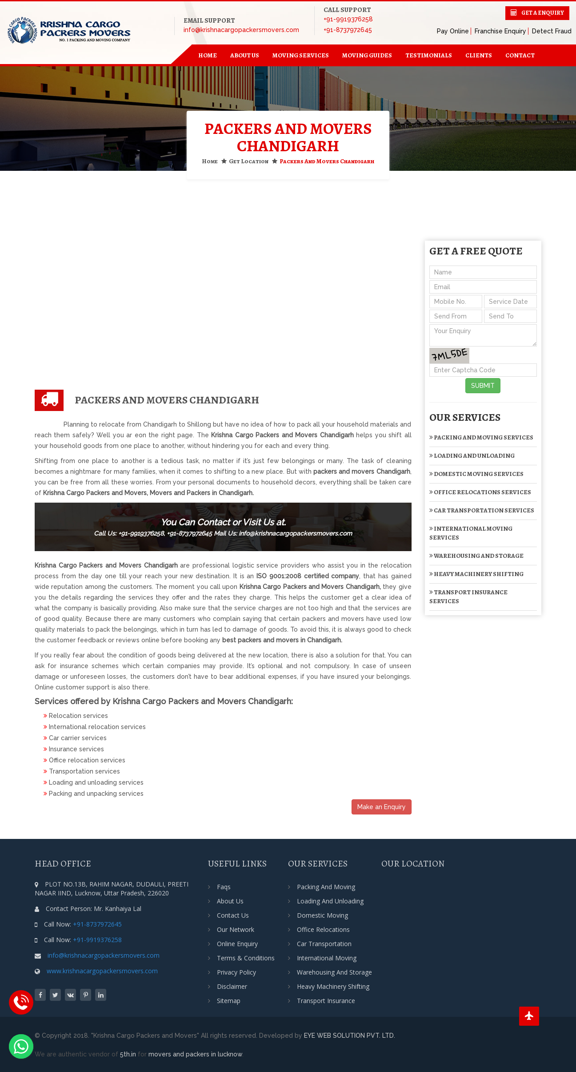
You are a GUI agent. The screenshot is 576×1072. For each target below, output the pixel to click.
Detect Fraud (552, 31)
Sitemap (228, 1000)
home (207, 55)
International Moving (326, 958)
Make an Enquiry (381, 806)
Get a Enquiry (542, 12)
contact (520, 55)
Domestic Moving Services (476, 474)
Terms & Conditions (246, 958)
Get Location (248, 161)
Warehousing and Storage (476, 556)
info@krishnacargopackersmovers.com (241, 29)
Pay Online (453, 31)
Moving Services (300, 55)
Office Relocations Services (480, 492)
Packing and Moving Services (481, 437)
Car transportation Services (481, 510)
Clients (478, 55)
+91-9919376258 (348, 19)
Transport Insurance (326, 1000)
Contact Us (233, 915)
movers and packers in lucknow (195, 1054)
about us (244, 55)
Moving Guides (367, 55)
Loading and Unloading (472, 455)
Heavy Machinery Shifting (476, 574)
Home (210, 161)
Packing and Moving (326, 887)
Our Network (235, 929)
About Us (230, 901)
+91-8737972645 (348, 29)
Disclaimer (232, 986)
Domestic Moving (322, 915)
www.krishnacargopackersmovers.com (102, 971)
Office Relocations (323, 929)
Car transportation (324, 943)
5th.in (128, 1054)
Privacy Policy (236, 972)
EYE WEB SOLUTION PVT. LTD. (349, 1035)
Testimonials (428, 55)
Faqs (224, 887)
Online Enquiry (237, 943)
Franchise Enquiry (500, 31)
